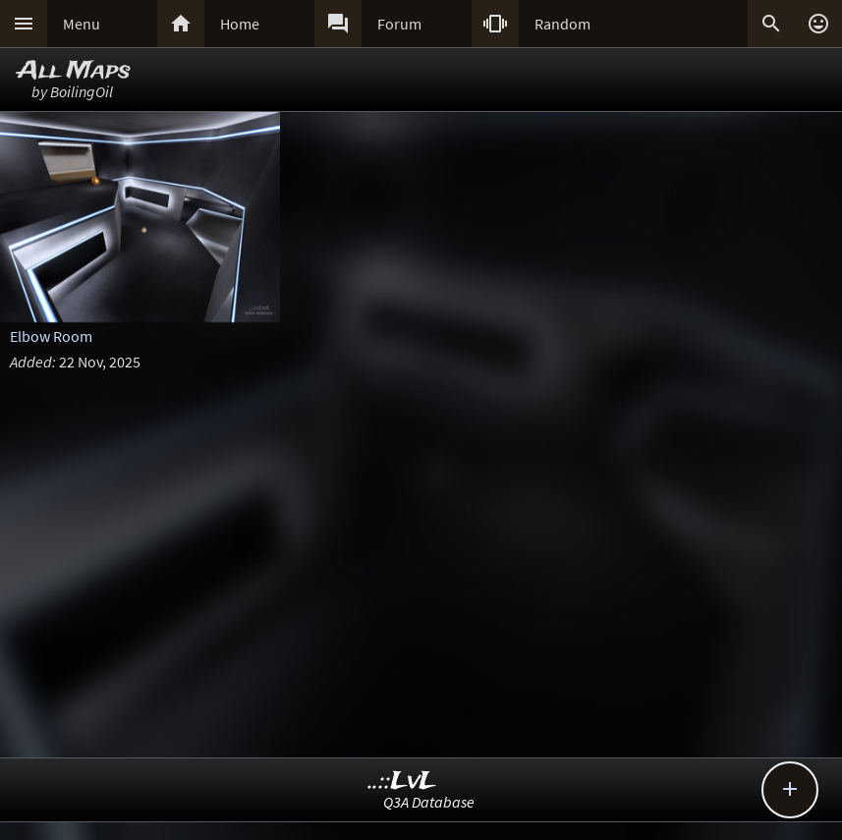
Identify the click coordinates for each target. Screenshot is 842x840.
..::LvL (402, 781)
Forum (399, 23)
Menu (81, 23)
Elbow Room (51, 336)
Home (239, 23)
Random (562, 23)
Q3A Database (429, 802)
